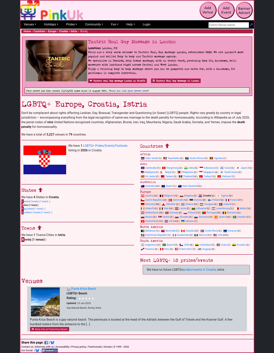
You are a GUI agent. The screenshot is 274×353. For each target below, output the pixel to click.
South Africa (194, 158)
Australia (148, 186)
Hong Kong (170, 167)
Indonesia (207, 167)
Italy (163, 208)
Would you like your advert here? (129, 91)
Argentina (148, 244)
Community (93, 24)
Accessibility (62, 346)
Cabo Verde (149, 158)
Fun (113, 24)
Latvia (180, 208)
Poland (190, 212)
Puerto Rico (183, 249)
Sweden (239, 216)
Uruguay (204, 249)
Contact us (27, 346)
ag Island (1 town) (32, 209)
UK (168, 221)
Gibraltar (169, 204)
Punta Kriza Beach (83, 289)
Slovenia (201, 216)
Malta (240, 208)
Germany (148, 204)
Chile (184, 244)
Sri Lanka (148, 176)
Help (129, 24)
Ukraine (187, 221)
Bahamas (148, 230)
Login (146, 24)
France (232, 199)
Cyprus (223, 195)
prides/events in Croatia (199, 269)
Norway (171, 212)
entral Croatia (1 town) (34, 201)
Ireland (147, 208)
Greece (187, 204)
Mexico (200, 234)
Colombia (202, 244)
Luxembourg (221, 208)
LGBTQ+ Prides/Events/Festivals (105, 145)
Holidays (50, 24)
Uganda (216, 158)
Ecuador (239, 244)
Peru (164, 249)
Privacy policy (78, 346)
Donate (108, 346)
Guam (167, 186)
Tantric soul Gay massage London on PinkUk (117, 81)
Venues (29, 24)
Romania (230, 212)
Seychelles (171, 158)
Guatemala (181, 234)
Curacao (230, 230)
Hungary (206, 204)
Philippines (185, 172)
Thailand (186, 176)
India (189, 167)
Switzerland (149, 221)
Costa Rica (209, 230)
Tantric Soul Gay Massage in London (176, 81)
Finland (214, 199)
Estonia (196, 199)
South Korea (229, 172)
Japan (241, 167)
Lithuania (199, 208)
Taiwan (167, 176)
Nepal (166, 172)
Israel (225, 167)
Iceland (225, 204)
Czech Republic (151, 199)
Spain (219, 216)
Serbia (164, 216)
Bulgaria (186, 195)
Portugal (209, 212)
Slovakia (182, 216)
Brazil (167, 244)
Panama (147, 249)
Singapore (206, 172)
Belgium (166, 195)
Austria (147, 195)
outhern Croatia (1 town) (35, 212)
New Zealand (187, 186)
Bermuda (168, 230)
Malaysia (148, 172)
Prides (70, 24)
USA (217, 234)
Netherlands (150, 212)
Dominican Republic (154, 234)
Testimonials (95, 346)
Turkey (205, 176)
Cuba (222, 244)
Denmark (176, 199)
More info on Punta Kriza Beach (49, 329)
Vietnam (224, 176)
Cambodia (149, 167)
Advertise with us (44, 346)
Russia (147, 216)
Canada (187, 230)
